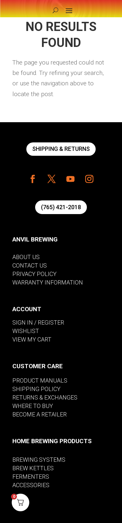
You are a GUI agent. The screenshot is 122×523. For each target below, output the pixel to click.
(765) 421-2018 (61, 207)
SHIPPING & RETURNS (61, 148)
